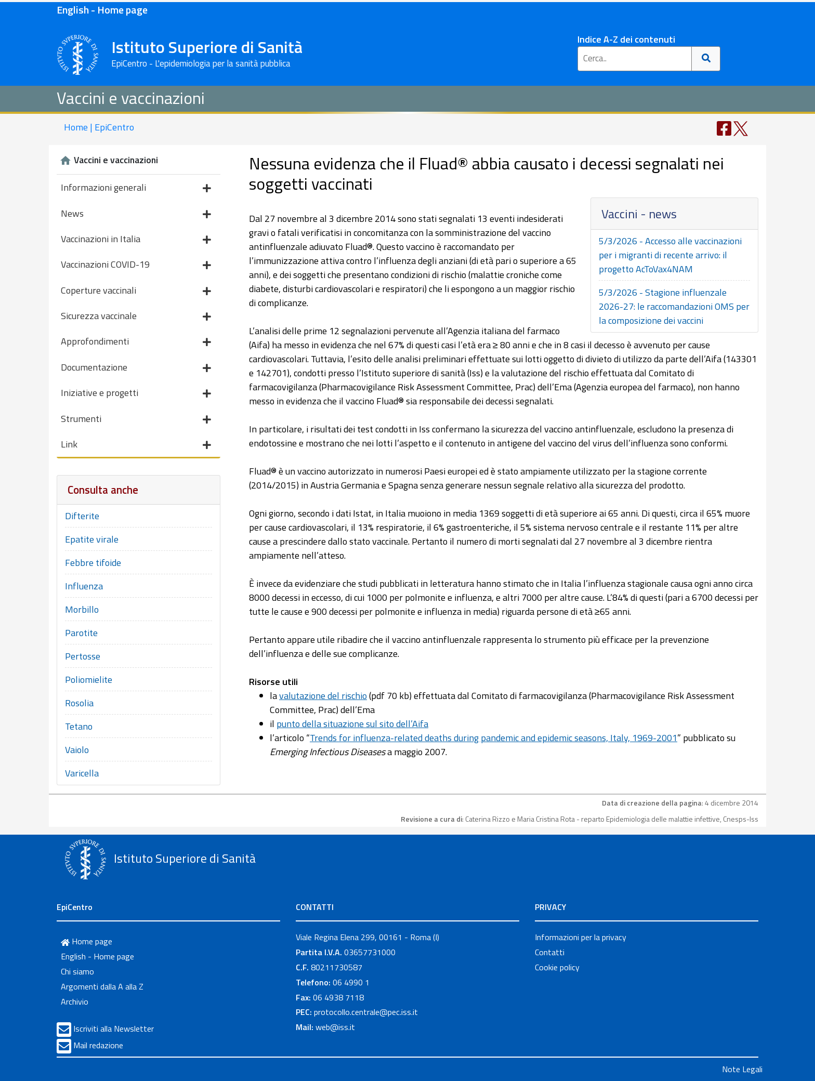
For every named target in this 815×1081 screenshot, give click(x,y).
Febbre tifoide (93, 563)
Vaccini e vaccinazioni (131, 97)
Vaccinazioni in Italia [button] (136, 240)
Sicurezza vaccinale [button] (136, 317)
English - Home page (102, 10)
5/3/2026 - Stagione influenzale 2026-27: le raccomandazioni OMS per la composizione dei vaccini (674, 306)
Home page (86, 941)
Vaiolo (77, 750)
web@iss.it (335, 1027)
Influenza (84, 586)
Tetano (79, 726)
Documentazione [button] (136, 368)
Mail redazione (98, 1045)
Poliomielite (88, 680)
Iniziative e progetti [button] (136, 394)
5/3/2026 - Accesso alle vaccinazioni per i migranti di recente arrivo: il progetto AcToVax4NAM (670, 255)
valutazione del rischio (323, 696)
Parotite (81, 633)
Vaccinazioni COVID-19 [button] (136, 265)
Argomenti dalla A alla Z (102, 986)
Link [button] (136, 445)
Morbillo (82, 609)
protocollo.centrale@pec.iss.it (366, 1012)
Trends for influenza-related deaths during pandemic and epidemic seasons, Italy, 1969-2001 (493, 738)
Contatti (549, 952)
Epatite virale (92, 539)
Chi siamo (77, 971)
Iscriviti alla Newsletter (113, 1028)
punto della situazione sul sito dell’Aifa (352, 724)
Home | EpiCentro (99, 127)
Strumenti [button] (136, 420)
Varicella (82, 773)
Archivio (74, 1001)
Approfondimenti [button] (136, 342)
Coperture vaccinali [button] (136, 291)
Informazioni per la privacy (580, 937)
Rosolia (79, 703)
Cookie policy (557, 967)
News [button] (136, 214)
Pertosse (82, 656)
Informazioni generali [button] (136, 188)
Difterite (82, 516)
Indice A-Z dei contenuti (626, 39)
